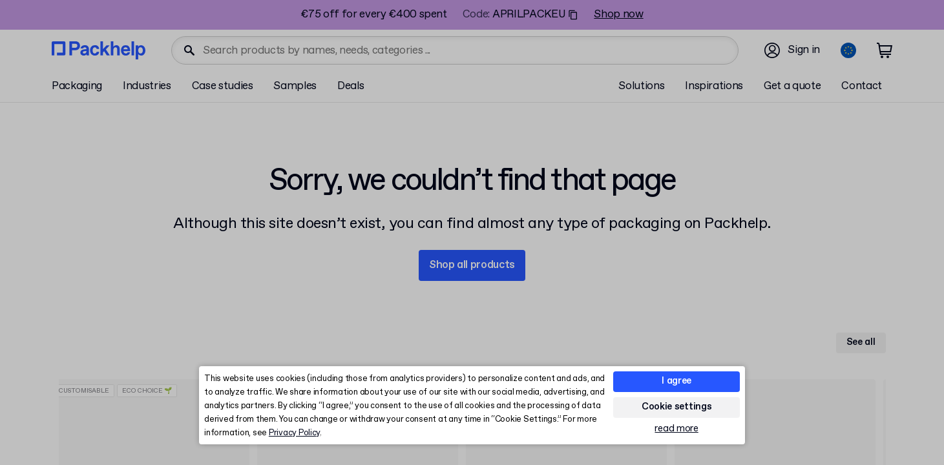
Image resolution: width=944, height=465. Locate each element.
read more (676, 429)
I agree (676, 381)
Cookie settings (677, 406)
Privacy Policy (294, 433)
